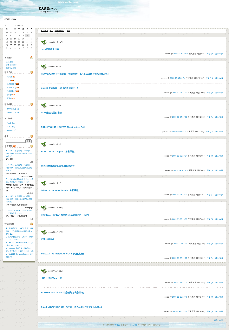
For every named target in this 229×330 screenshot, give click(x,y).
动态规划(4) (11, 84)
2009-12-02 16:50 (180, 170)
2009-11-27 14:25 (179, 258)
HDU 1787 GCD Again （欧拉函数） (59, 151)
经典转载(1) (11, 91)
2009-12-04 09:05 (178, 131)
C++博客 (44, 31)
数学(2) (9, 95)
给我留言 (9, 62)
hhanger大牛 (12, 130)
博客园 (117, 325)
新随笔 (57, 31)
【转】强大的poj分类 (51, 278)
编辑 (217, 54)
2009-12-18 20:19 (180, 54)
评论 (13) (209, 78)
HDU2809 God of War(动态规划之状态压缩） (63, 292)
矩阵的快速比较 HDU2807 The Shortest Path (63, 127)
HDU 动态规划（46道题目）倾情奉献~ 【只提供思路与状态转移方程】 (75, 74)
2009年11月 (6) (13, 113)
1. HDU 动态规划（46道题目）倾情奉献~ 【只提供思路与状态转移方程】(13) (19, 231)
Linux (9, 80)
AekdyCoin (11, 123)
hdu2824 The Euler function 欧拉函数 (60, 190)
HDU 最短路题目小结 (51, 113)
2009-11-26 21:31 (180, 282)
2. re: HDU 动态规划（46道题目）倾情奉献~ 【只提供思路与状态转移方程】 (19, 168)
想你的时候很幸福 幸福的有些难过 (57, 166)
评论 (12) (209, 131)
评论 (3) (210, 219)
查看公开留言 (11, 65)
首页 (51, 31)
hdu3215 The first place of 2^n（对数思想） (63, 254)
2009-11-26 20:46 (179, 297)
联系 (62, 31)
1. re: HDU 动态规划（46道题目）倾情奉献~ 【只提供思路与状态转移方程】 (19, 153)
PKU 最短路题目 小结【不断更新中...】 (60, 88)
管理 (68, 31)
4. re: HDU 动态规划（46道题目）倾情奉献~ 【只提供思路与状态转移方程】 (19, 199)
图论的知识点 (47, 239)
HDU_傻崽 (11, 127)
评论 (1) (210, 117)
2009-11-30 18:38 (179, 219)
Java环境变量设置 (50, 49)
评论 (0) (210, 54)
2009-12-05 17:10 (179, 92)
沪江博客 (134, 325)
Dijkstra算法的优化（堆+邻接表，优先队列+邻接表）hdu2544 (71, 307)
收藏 (221, 54)
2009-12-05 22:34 (177, 78)
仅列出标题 (219, 320)
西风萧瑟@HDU (48, 8)
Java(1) (10, 77)
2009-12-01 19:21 (179, 195)
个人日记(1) (11, 88)
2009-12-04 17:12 (179, 117)
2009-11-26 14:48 (179, 311)
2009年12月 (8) (13, 109)
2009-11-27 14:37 (180, 243)
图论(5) (9, 98)
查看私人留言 (11, 68)
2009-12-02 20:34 (179, 156)
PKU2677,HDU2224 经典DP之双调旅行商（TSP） (65, 215)
